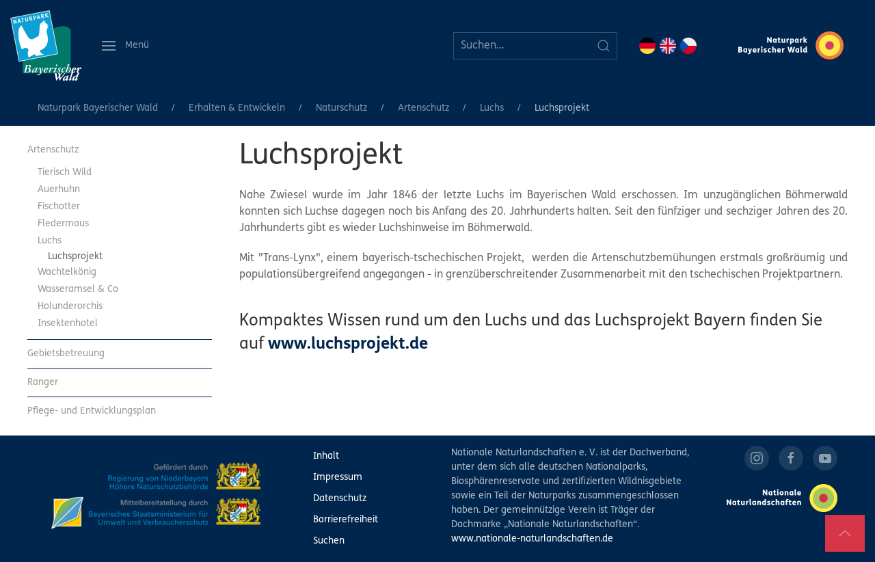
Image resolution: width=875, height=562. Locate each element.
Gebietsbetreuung (66, 354)
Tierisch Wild (65, 173)
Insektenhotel (68, 324)
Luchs (492, 108)
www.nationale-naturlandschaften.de (532, 539)
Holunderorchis (70, 307)
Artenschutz (423, 108)
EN (668, 46)
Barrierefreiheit (345, 520)
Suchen (329, 541)
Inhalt (326, 456)
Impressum (337, 477)
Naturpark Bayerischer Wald (98, 108)
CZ (688, 46)
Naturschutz (341, 108)
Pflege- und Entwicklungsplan (91, 411)
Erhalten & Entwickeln (237, 108)
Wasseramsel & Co (78, 289)
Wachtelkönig (67, 272)
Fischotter (59, 207)
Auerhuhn (59, 190)
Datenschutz (339, 499)
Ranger (42, 382)
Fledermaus (63, 224)
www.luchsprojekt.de (348, 344)
